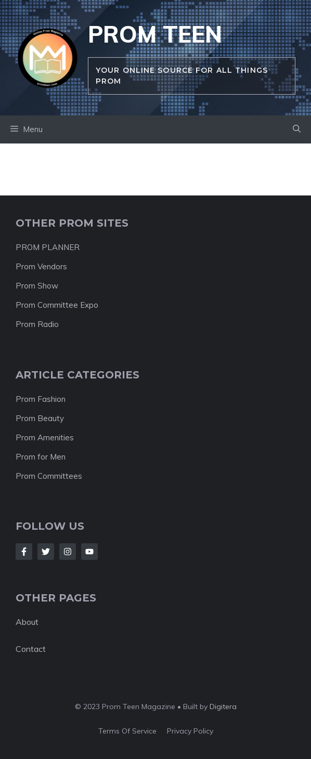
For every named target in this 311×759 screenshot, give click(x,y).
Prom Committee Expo (57, 305)
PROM (29, 247)
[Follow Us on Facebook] (24, 551)
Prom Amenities (45, 437)
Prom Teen (155, 34)
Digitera (223, 706)
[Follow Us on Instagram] (67, 551)
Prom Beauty (40, 418)
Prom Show (37, 286)
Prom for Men (41, 457)
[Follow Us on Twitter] (45, 551)
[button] (296, 129)
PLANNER (61, 247)
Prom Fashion (41, 399)
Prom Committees (49, 476)
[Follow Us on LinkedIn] (89, 551)
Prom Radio (37, 324)
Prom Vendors (41, 266)
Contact (31, 649)
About (27, 622)
